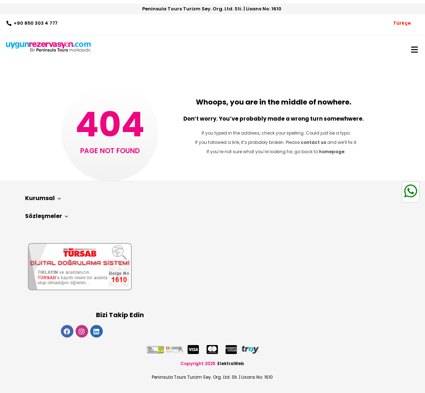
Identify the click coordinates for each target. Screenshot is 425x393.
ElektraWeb (230, 363)
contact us (313, 142)
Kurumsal (43, 198)
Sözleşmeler (46, 216)
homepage (331, 152)
